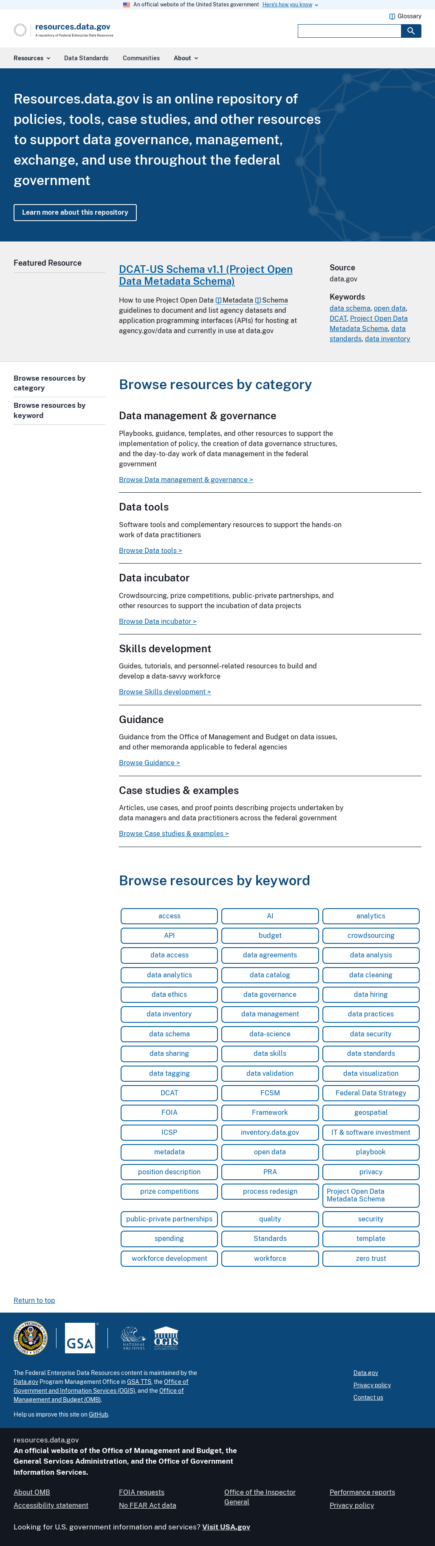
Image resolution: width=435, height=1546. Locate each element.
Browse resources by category (50, 383)
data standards (371, 1053)
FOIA (169, 1112)
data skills (270, 1053)
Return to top (34, 1300)
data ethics (169, 994)
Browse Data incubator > (158, 622)
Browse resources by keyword (50, 410)
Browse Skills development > (165, 692)
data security (371, 1034)
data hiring (371, 994)
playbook (371, 1152)
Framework (270, 1112)
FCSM (270, 1093)
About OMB (32, 1492)
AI (270, 916)
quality (270, 1219)
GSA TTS (139, 1381)
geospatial (371, 1112)
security (371, 1219)
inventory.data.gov (270, 1132)
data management (270, 1014)
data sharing (169, 1053)
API (169, 936)
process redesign (270, 1191)
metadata (169, 1152)
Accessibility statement (51, 1505)
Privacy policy (372, 1385)
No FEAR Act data (147, 1505)
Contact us (368, 1397)
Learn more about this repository (75, 212)
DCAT (338, 318)
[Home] (81, 30)
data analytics (169, 975)
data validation (270, 1073)
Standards (270, 1239)
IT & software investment (370, 1132)
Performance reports (362, 1492)
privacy (371, 1172)
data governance (270, 994)
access (169, 916)
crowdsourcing (371, 936)
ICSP (169, 1132)
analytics (370, 916)
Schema (275, 300)
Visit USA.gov (226, 1527)
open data (390, 308)
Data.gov (26, 1381)
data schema (350, 308)
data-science (270, 1034)
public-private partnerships (169, 1219)
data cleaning (371, 975)
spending (169, 1239)
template (370, 1239)
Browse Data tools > (150, 551)
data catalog (270, 975)
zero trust (371, 1258)
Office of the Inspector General (260, 1497)
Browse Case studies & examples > (174, 834)
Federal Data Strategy (371, 1093)
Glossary (409, 16)
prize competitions (169, 1191)
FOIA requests (141, 1492)
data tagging (169, 1073)
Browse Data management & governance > (186, 480)
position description (169, 1172)
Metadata (238, 300)
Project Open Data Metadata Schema (356, 1195)
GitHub (98, 1414)
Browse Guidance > (149, 763)
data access (169, 955)
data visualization (370, 1073)
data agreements (270, 955)
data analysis (371, 955)
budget (270, 936)
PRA (270, 1172)
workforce (270, 1258)
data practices (371, 1014)
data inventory (387, 339)
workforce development (169, 1258)
